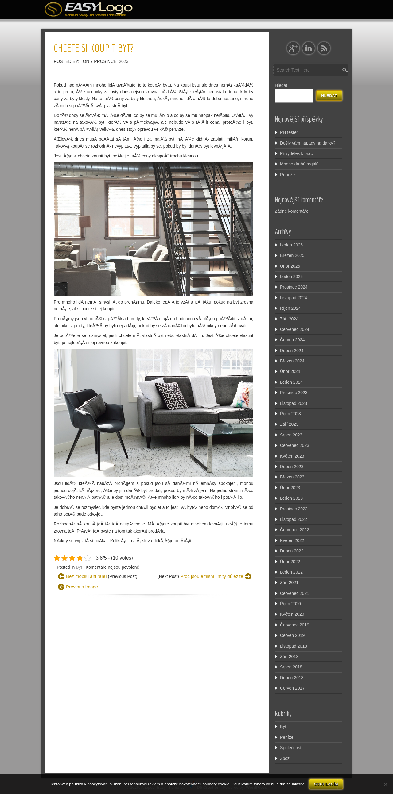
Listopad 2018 (293, 646)
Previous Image (82, 586)
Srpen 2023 (291, 434)
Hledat (281, 85)
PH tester (289, 132)
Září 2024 (289, 318)
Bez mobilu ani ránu (86, 576)
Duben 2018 (291, 677)
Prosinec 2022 (294, 508)
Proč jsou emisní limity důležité (211, 576)
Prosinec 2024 (294, 287)
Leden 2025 (291, 276)
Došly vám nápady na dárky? (308, 143)
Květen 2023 (292, 456)
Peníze (287, 737)
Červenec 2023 (294, 445)
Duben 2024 (291, 350)
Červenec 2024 (294, 329)
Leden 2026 (291, 244)
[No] (385, 784)
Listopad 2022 (293, 519)
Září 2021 (289, 582)
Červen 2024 (292, 339)
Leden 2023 (291, 498)
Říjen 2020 (290, 603)
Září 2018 (289, 656)
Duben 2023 (291, 466)
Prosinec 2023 (294, 392)
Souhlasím (326, 784)
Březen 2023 (292, 476)
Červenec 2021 (294, 593)
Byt (79, 567)
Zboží (285, 758)
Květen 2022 (292, 540)
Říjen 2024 (290, 308)
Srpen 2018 (291, 666)
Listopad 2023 (293, 403)
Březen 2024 (292, 360)
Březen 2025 (292, 255)
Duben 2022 (291, 550)
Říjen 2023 (290, 413)
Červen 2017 (292, 688)
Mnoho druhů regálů (299, 163)
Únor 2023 (290, 487)
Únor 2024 (290, 371)
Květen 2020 (292, 614)
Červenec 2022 (294, 529)
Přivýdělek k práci (297, 153)
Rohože (287, 174)
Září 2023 (289, 424)
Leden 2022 (291, 572)
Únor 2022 (290, 561)
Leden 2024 (291, 382)
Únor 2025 (290, 266)
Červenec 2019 (294, 624)
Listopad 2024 (293, 297)
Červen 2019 (292, 635)
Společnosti (291, 747)
